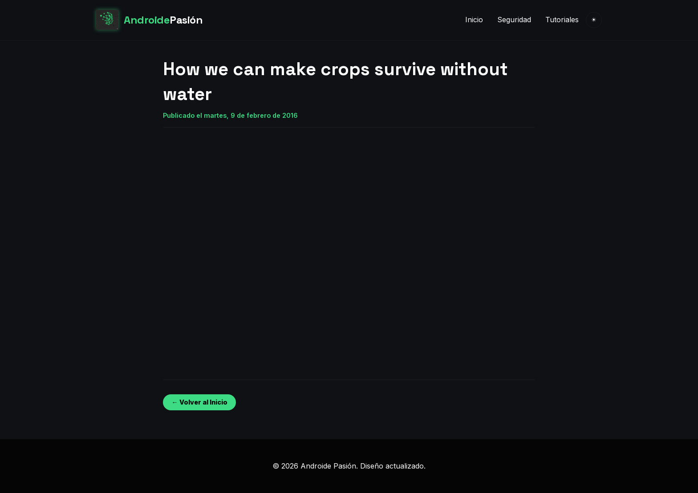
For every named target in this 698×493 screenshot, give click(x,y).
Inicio (474, 19)
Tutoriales (562, 19)
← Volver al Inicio (199, 402)
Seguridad (514, 19)
